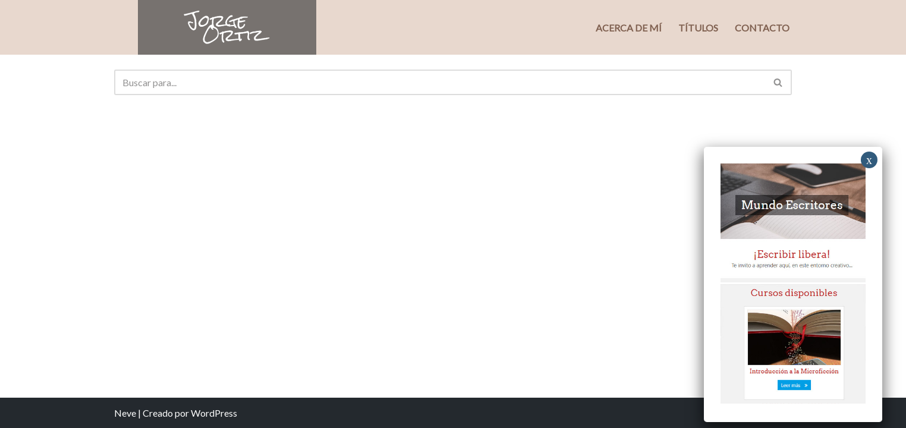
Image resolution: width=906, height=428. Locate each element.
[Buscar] (439, 82)
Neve (125, 412)
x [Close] (869, 159)
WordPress (214, 412)
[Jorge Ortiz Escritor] (227, 27)
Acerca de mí (629, 27)
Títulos (698, 27)
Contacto (762, 27)
